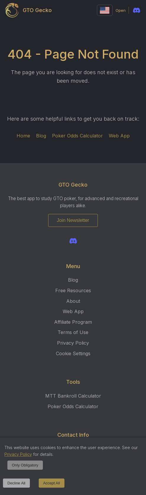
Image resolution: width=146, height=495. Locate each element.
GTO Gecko (29, 10)
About (73, 301)
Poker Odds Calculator (77, 136)
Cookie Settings (73, 353)
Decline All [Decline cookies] (16, 483)
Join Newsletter (73, 220)
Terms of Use (73, 332)
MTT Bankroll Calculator (73, 396)
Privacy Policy (73, 343)
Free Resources (73, 290)
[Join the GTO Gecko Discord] (73, 241)
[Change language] (105, 10)
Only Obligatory (25, 465)
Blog (41, 136)
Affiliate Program (73, 322)
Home (23, 136)
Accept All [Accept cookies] (51, 483)
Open (121, 10)
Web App (119, 136)
